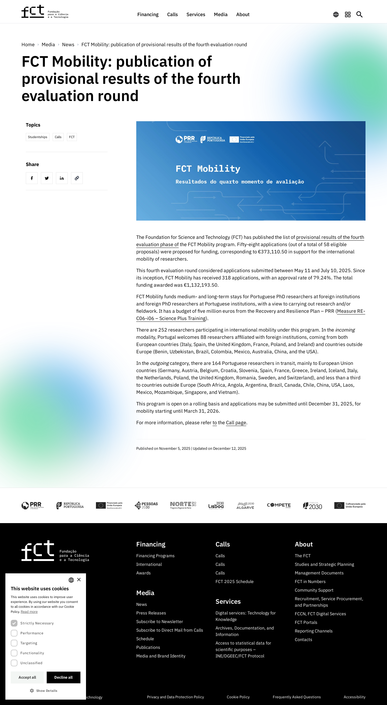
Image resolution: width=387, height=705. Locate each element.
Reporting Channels (314, 631)
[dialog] (45, 636)
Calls (172, 14)
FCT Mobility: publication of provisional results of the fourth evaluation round (164, 44)
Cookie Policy (238, 697)
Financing (148, 14)
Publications (148, 647)
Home (28, 44)
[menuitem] (148, 17)
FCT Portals (306, 622)
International (149, 564)
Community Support (314, 590)
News (68, 44)
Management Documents (319, 572)
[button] (46, 690)
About (243, 14)
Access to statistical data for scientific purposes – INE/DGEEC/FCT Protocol (243, 649)
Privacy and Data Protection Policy (175, 697)
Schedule (145, 638)
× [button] (79, 580)
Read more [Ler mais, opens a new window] (29, 611)
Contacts (303, 639)
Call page (236, 422)
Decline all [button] (63, 677)
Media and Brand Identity (160, 656)
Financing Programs (155, 555)
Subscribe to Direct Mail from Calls (169, 630)
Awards (143, 572)
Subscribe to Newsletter (159, 621)
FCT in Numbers (310, 581)
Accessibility (355, 697)
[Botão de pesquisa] (360, 14)
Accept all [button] (27, 677)
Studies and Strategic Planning (324, 564)
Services (196, 14)
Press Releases (151, 613)
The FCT (303, 555)
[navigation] (336, 14)
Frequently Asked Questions (297, 697)
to (215, 422)
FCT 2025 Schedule (235, 581)
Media (221, 14)
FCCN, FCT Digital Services (320, 613)
